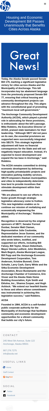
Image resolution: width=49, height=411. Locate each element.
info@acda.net (10, 353)
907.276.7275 (10, 350)
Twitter (9, 391)
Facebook (11, 395)
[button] (45, 4)
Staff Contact (8, 372)
